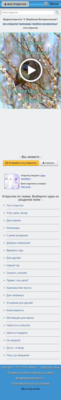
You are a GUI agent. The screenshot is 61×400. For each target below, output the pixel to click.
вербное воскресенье (44, 23)
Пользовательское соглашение (30, 383)
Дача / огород (15, 347)
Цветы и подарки (17, 332)
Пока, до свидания (18, 355)
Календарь (25, 23)
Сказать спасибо (17, 272)
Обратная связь (50, 367)
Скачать (48, 163)
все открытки (15, 4)
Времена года (15, 250)
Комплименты (15, 310)
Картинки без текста (19, 287)
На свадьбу (13, 340)
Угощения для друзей (20, 302)
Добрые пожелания (18, 242)
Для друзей (13, 257)
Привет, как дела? (18, 280)
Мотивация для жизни (20, 317)
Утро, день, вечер (17, 212)
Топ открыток (15, 205)
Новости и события (18, 325)
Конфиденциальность (29, 378)
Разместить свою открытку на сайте (30, 372)
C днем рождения (17, 235)
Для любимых (15, 295)
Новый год (13, 265)
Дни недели (14, 220)
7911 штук (26, 187)
